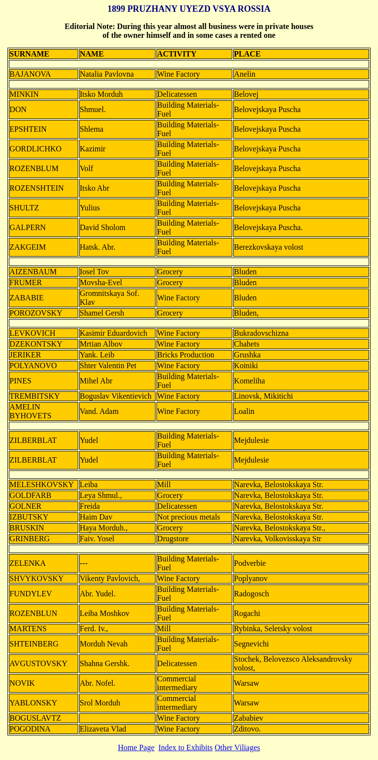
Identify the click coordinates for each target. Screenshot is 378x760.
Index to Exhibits (185, 747)
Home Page (136, 747)
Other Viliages (237, 747)
